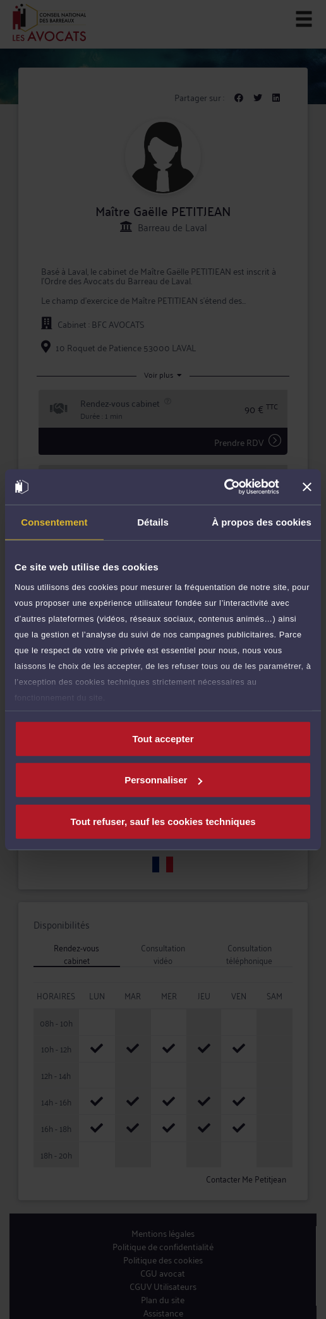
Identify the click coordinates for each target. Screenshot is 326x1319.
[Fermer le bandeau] (307, 487)
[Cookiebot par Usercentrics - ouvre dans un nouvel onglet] (224, 487)
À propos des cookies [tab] (261, 521)
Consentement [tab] (54, 521)
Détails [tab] (153, 521)
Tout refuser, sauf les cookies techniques (162, 821)
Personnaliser (163, 779)
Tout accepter (162, 738)
